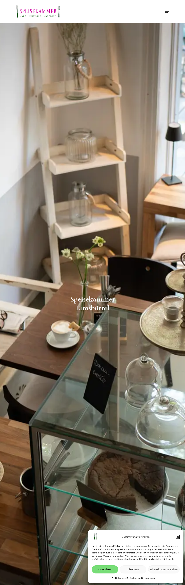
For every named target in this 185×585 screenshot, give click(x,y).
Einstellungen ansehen (164, 569)
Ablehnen (133, 569)
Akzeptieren (105, 569)
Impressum (150, 578)
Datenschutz (121, 578)
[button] (178, 537)
